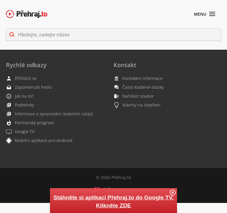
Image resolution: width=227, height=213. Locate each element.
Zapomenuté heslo (29, 87)
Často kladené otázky (139, 87)
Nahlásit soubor (134, 96)
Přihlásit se (21, 78)
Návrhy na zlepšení (137, 105)
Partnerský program (30, 123)
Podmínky (20, 105)
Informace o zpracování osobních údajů (49, 114)
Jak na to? (19, 96)
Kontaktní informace (138, 78)
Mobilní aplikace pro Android (39, 140)
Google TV (20, 132)
